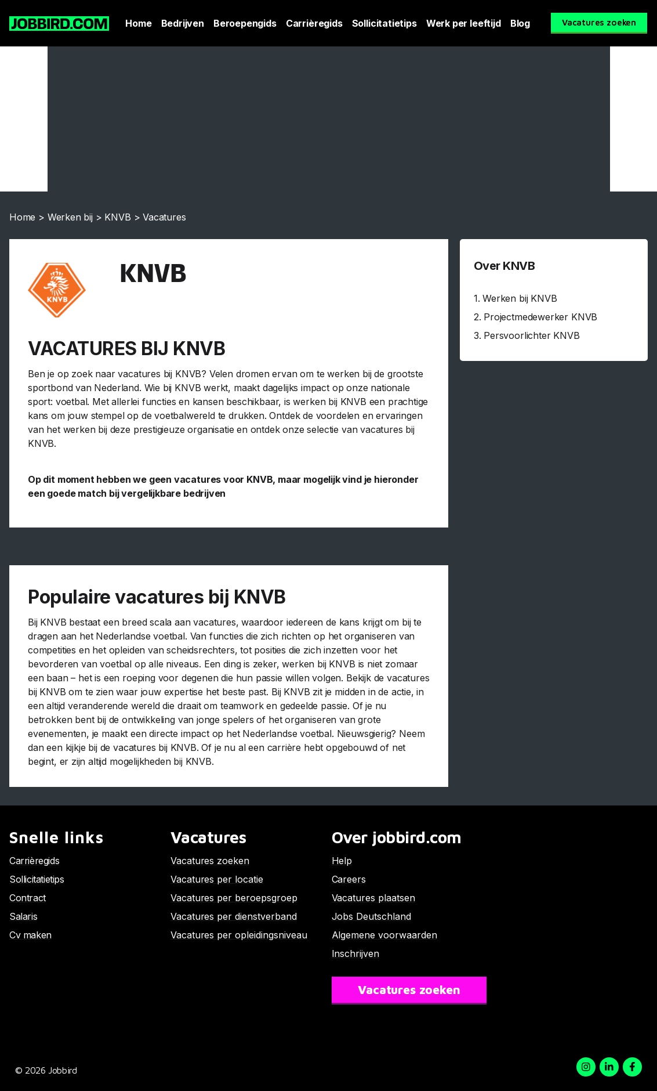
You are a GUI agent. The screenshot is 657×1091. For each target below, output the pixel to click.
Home (138, 23)
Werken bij (70, 217)
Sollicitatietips (384, 23)
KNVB (117, 217)
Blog (520, 23)
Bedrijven (182, 23)
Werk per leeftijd (463, 23)
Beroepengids (245, 23)
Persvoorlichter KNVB (531, 335)
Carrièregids (314, 23)
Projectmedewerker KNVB (540, 317)
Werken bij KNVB (519, 298)
